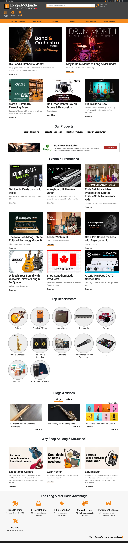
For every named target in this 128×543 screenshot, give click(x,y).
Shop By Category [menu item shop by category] (17, 14)
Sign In (41, 496)
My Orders (42, 508)
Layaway (57, 513)
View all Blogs (114, 362)
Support (57, 508)
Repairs (56, 503)
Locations (86, 498)
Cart (41, 501)
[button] (123, 7)
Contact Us (8, 1)
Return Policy (71, 525)
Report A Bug (86, 515)
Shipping (57, 515)
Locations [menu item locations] (54, 14)
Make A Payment (42, 506)
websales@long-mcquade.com (17, 498)
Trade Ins (56, 506)
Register (42, 498)
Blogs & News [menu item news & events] (109, 14)
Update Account (42, 503)
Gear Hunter (37, 14)
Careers (86, 506)
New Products (57, 496)
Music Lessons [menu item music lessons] (91, 14)
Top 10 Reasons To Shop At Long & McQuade (106, 483)
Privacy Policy (71, 522)
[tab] (31, 124)
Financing (56, 510)
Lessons (57, 501)
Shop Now (12, 110)
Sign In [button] (108, 1)
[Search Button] (90, 7)
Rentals (56, 498)
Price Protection (71, 515)
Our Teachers (71, 527)
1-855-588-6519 (11, 496)
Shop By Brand (86, 510)
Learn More (13, 67)
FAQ (86, 496)
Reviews (86, 513)
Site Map (86, 508)
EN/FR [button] (120, 1)
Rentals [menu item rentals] (72, 14)
